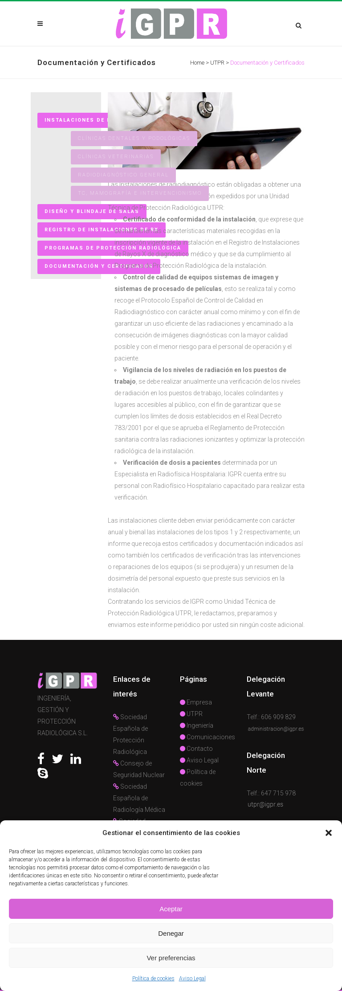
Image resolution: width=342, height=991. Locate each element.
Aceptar (171, 909)
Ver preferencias (171, 958)
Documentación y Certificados (99, 266)
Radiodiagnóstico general (123, 175)
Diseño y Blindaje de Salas (92, 211)
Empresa (196, 702)
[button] (328, 832)
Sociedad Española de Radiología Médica (139, 798)
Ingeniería (196, 725)
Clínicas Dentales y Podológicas (134, 138)
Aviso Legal (192, 978)
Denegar (171, 933)
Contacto (196, 748)
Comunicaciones (207, 737)
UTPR (217, 62)
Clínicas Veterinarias (116, 157)
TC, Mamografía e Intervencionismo (140, 193)
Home (197, 62)
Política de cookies (153, 978)
